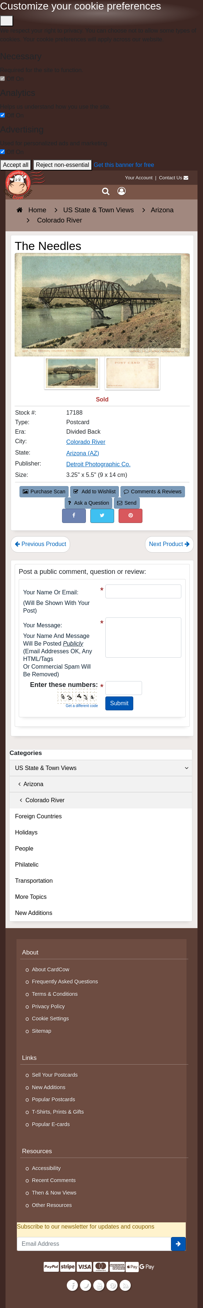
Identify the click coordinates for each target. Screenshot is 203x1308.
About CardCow (50, 969)
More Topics (31, 897)
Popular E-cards (51, 1124)
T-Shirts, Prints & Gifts (58, 1112)
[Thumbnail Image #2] (132, 375)
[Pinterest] (111, 1285)
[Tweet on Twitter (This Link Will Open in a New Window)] (102, 516)
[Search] (106, 191)
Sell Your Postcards (55, 1075)
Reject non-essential (62, 165)
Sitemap (41, 1031)
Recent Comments (54, 1180)
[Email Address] (94, 1244)
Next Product (169, 544)
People (24, 848)
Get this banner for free (124, 165)
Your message (42, 625)
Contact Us (170, 177)
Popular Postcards (53, 1099)
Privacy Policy (48, 1006)
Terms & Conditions (55, 994)
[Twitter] (85, 1285)
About (30, 952)
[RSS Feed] (125, 1285)
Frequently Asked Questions (65, 981)
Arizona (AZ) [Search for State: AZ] (82, 453)
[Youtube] (98, 1285)
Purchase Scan (44, 491)
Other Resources (52, 1205)
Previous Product (40, 544)
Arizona (29, 784)
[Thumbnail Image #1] (73, 375)
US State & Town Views (101, 768)
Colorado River (40, 800)
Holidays (26, 832)
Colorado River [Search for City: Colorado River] (85, 442)
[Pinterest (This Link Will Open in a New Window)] (130, 516)
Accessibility (46, 1168)
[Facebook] (72, 1285)
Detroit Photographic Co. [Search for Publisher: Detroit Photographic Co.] (98, 464)
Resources (37, 1151)
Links (29, 1057)
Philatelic (27, 865)
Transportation (34, 881)
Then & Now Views (54, 1193)
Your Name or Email (50, 592)
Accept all (15, 165)
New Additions (33, 913)
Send (126, 503)
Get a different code (82, 706)
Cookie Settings (50, 1018)
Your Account (139, 177)
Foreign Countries (38, 816)
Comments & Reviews (152, 491)
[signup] (178, 1244)
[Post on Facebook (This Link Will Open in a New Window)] (74, 516)
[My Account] (121, 191)
